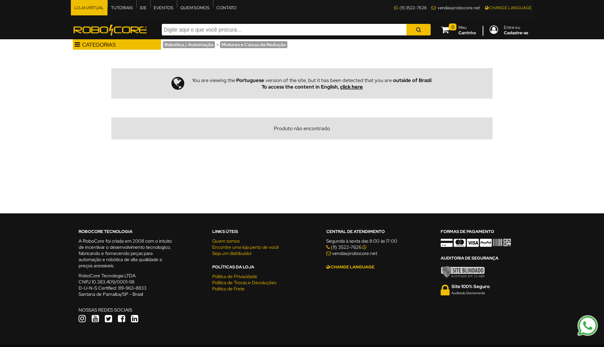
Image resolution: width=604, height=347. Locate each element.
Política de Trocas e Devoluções (244, 283)
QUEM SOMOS (195, 7)
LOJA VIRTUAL (89, 7)
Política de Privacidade (234, 276)
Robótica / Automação (188, 45)
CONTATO (226, 7)
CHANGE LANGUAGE (508, 7)
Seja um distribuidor (232, 253)
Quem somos (226, 241)
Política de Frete (228, 289)
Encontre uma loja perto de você (245, 247)
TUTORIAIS (122, 7)
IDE (143, 7)
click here (351, 87)
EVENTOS (163, 7)
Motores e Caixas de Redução (253, 45)
